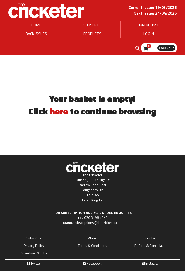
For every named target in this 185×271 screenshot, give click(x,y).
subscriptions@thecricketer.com (97, 222)
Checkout (166, 47)
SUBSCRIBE (92, 25)
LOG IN (148, 34)
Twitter (34, 263)
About (92, 238)
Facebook (92, 263)
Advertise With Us (33, 253)
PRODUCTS (92, 34)
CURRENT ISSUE (149, 25)
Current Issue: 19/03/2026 (153, 7)
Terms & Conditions (92, 245)
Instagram (151, 263)
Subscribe (34, 238)
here (59, 111)
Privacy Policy (34, 245)
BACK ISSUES (36, 34)
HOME (36, 25)
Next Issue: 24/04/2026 (155, 13)
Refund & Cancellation (151, 245)
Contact (151, 238)
